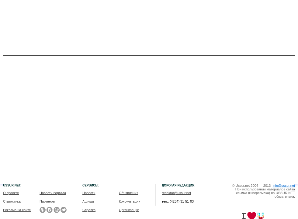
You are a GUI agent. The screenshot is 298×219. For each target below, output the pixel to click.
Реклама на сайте (17, 210)
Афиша (88, 201)
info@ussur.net (283, 185)
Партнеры (47, 201)
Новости (88, 193)
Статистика (12, 201)
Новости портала (53, 193)
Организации (129, 210)
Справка (88, 210)
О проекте (11, 193)
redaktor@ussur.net (176, 193)
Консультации (129, 201)
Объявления (128, 193)
